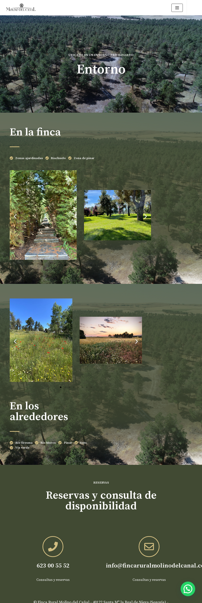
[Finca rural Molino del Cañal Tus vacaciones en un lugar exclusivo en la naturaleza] (21, 7)
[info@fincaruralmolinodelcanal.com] (149, 546)
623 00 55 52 (53, 565)
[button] (15, 216)
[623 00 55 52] (52, 546)
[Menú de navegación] (177, 8)
